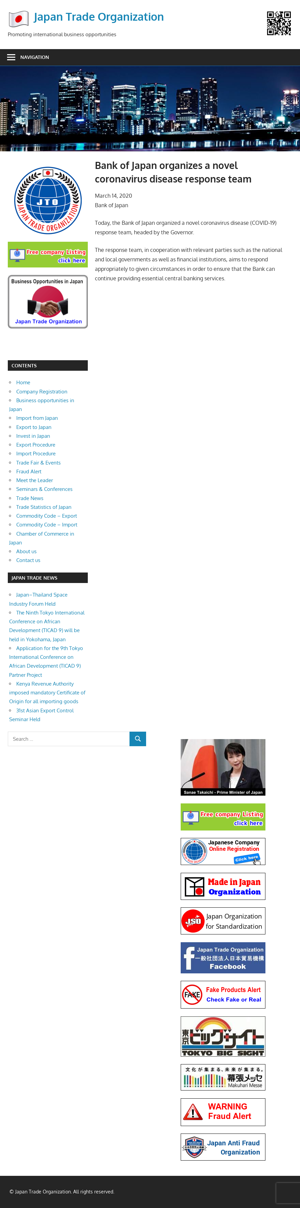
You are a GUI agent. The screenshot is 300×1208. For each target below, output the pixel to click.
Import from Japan (37, 418)
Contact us (28, 560)
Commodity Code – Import (46, 524)
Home (23, 382)
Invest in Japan (33, 436)
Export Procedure (35, 444)
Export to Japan (34, 427)
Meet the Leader (34, 480)
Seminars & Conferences (44, 489)
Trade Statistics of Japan (44, 507)
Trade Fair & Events (38, 462)
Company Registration (41, 391)
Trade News (29, 498)
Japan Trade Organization (99, 16)
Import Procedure (36, 453)
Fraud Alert (28, 471)
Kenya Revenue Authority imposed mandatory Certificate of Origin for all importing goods (47, 693)
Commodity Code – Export (46, 516)
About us (26, 551)
